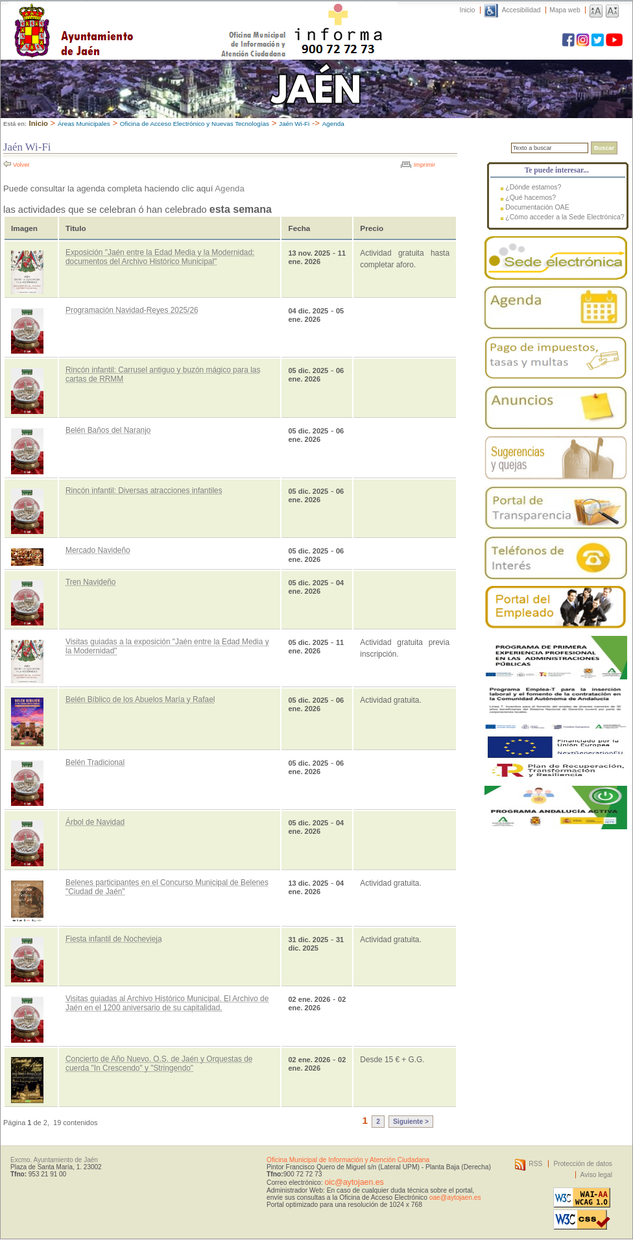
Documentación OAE (537, 207)
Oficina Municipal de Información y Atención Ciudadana (348, 1159)
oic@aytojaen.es (353, 1182)
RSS (535, 1163)
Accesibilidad (521, 10)
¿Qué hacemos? (530, 197)
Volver (21, 165)
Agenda (333, 123)
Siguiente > (411, 1121)
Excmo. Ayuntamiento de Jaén (54, 1159)
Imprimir (424, 165)
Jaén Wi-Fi (294, 123)
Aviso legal (596, 1174)
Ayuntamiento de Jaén (130, 17)
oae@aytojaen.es (455, 1197)
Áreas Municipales (84, 123)
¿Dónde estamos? (533, 187)
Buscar (604, 148)
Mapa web (564, 10)
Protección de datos (582, 1163)
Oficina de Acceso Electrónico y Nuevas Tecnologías (194, 123)
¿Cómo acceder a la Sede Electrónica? (565, 217)
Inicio (467, 10)
